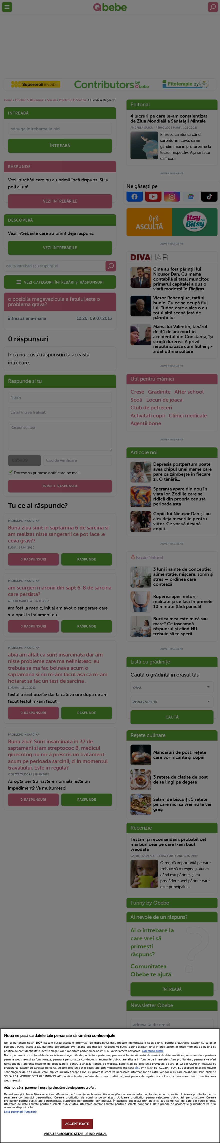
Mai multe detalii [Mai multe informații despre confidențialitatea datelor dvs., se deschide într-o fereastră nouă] (153, 1051)
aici (137, 1067)
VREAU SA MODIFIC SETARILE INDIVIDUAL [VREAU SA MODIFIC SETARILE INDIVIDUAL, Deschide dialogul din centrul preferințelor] (75, 1134)
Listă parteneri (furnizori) (20, 1111)
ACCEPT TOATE (77, 1124)
